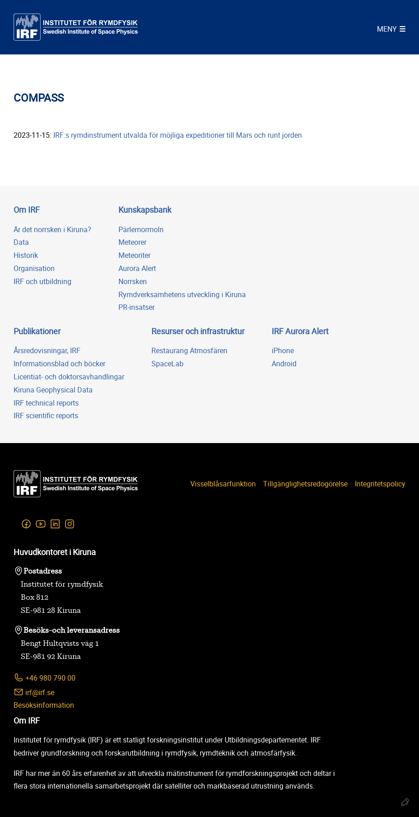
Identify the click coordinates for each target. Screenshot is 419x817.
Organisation (34, 268)
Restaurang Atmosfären (189, 350)
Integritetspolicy (380, 484)
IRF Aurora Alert (300, 331)
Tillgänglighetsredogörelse (305, 484)
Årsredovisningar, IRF (47, 350)
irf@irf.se (34, 692)
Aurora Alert (137, 268)
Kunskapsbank (144, 209)
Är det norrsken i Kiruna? (52, 229)
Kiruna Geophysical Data (53, 390)
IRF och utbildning (42, 281)
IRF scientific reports (46, 415)
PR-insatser (136, 307)
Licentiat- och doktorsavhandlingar (69, 377)
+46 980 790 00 (44, 677)
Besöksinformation (44, 705)
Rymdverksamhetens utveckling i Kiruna (182, 294)
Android (284, 364)
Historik (26, 255)
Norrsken (132, 281)
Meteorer (132, 242)
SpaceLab (167, 364)
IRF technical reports (46, 403)
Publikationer (37, 331)
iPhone (283, 350)
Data (21, 242)
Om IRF (27, 209)
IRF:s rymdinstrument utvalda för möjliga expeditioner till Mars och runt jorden (177, 135)
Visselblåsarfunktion (223, 484)
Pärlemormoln (141, 229)
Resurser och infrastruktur (198, 331)
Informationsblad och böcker (59, 364)
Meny (387, 29)
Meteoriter (134, 255)
